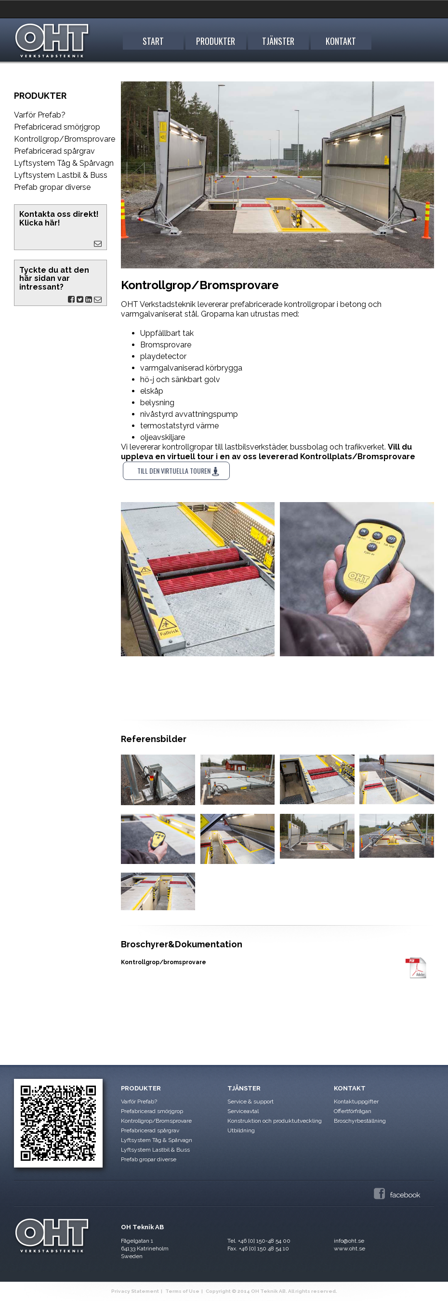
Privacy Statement (135, 1291)
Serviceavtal (243, 1111)
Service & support (250, 1101)
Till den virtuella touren (178, 470)
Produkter (215, 41)
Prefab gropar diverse (52, 187)
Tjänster (278, 41)
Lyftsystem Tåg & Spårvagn (64, 163)
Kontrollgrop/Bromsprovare (64, 139)
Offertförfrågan (352, 1111)
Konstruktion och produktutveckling (274, 1120)
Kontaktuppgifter (356, 1101)
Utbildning (241, 1130)
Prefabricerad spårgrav (54, 151)
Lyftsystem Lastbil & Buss (60, 175)
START (153, 41)
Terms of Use (182, 1291)
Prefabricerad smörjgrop (57, 127)
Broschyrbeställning (360, 1120)
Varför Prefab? (40, 114)
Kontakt (341, 41)
